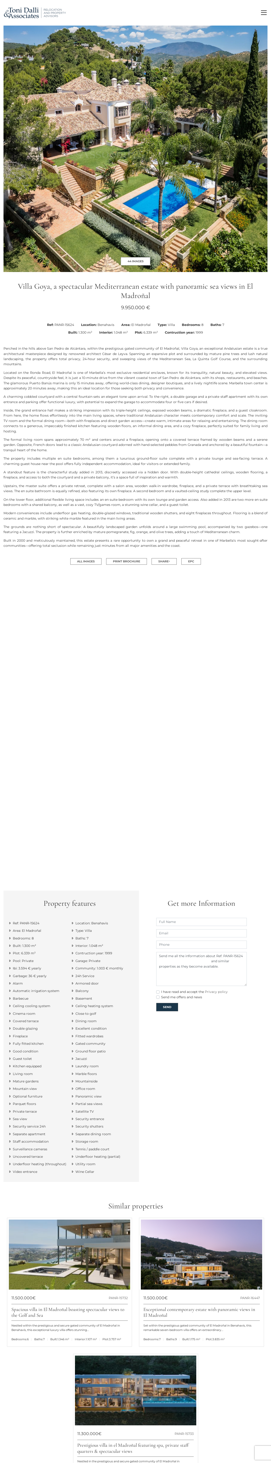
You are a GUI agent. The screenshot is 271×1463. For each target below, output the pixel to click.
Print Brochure (126, 561)
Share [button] (163, 561)
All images (86, 561)
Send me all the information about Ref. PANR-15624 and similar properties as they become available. (201, 969)
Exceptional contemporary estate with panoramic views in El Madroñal (199, 1312)
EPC (191, 561)
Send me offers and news (181, 997)
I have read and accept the (194, 992)
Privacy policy (216, 992)
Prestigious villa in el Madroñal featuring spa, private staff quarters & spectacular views (133, 1448)
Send (167, 1007)
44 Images (136, 261)
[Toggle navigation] (263, 12)
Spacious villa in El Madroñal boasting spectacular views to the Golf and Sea (67, 1312)
